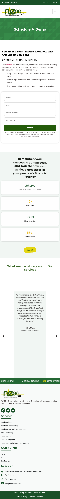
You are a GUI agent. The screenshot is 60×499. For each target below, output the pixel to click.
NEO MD (9, 64)
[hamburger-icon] (54, 11)
